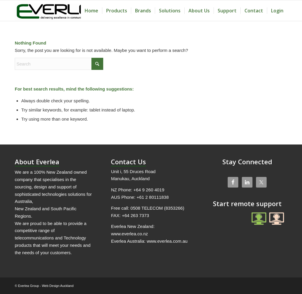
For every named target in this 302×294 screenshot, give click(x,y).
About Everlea (37, 161)
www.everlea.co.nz (129, 233)
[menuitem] (91, 10)
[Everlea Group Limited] (59, 10)
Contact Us (128, 161)
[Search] (59, 64)
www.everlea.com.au (167, 241)
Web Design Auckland (57, 286)
